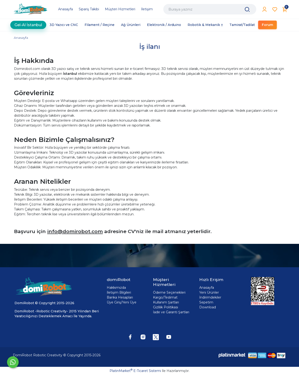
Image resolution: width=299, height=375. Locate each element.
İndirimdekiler (210, 297)
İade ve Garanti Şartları (171, 312)
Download (207, 307)
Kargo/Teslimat (165, 297)
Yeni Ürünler (209, 292)
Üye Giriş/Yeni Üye (121, 302)
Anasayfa (21, 38)
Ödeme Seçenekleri (169, 292)
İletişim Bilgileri (119, 292)
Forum (267, 25)
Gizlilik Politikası (165, 307)
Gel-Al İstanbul (28, 25)
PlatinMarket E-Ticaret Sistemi (135, 371)
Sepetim (206, 302)
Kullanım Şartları (166, 302)
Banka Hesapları (120, 297)
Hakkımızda (116, 287)
